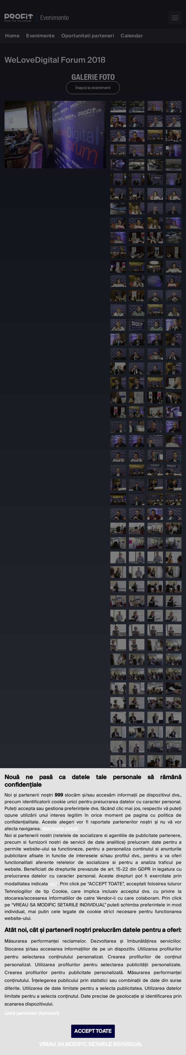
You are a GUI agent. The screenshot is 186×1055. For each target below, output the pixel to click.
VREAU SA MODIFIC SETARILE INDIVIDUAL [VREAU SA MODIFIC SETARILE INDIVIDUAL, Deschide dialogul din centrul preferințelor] (90, 1044)
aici (53, 883)
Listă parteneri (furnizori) (32, 1013)
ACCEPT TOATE (92, 1031)
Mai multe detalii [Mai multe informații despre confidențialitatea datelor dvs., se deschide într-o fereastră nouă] (60, 829)
